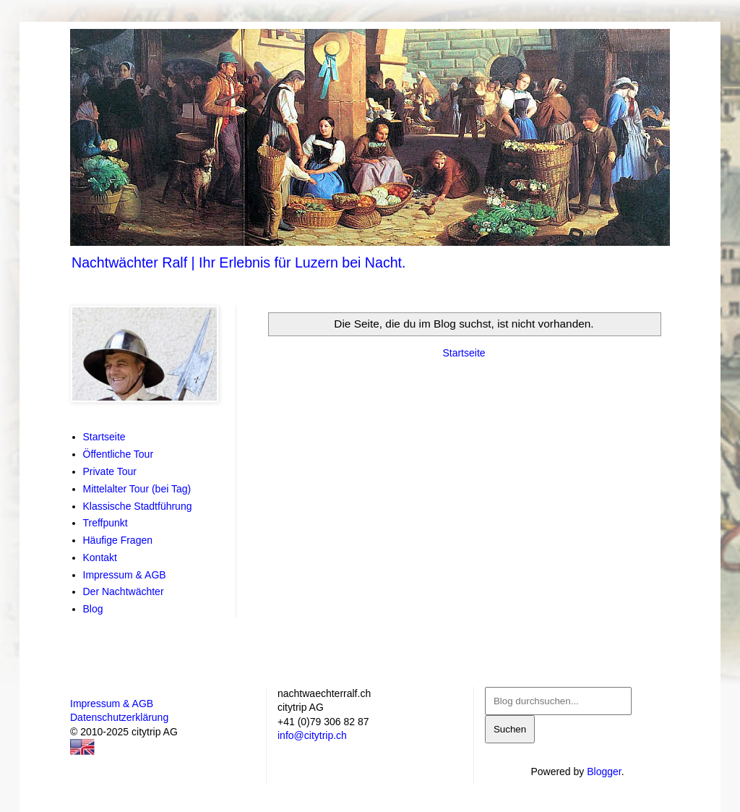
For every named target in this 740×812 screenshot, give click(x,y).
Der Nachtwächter (123, 591)
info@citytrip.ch (312, 735)
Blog (93, 609)
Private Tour (110, 471)
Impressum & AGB (124, 575)
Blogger (604, 771)
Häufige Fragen (118, 540)
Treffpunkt (105, 523)
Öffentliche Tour (118, 454)
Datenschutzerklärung (119, 717)
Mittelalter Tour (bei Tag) (137, 489)
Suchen (510, 729)
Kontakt (100, 557)
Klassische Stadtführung (137, 506)
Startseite (463, 353)
